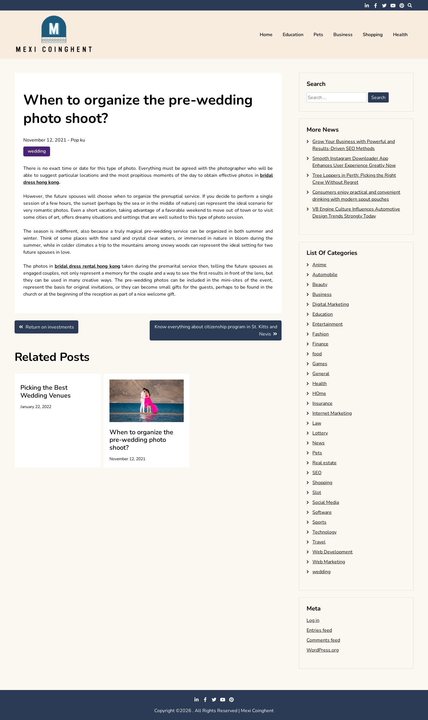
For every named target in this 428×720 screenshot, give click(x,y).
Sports (319, 522)
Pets (318, 34)
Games (319, 364)
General (320, 373)
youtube (393, 5)
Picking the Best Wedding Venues (45, 392)
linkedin (367, 5)
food (317, 354)
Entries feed (319, 630)
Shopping (373, 34)
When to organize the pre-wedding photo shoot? (141, 440)
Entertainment (327, 324)
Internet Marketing (332, 413)
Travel (319, 542)
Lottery (320, 433)
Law (316, 423)
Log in (313, 620)
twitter (384, 5)
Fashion (320, 334)
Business (343, 34)
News (318, 443)
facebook (376, 5)
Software (322, 512)
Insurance (322, 403)
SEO (316, 473)
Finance (320, 344)
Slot (316, 492)
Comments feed (323, 640)
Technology (324, 532)
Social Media (325, 502)
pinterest (402, 5)
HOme (319, 393)
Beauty (319, 284)
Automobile (324, 274)
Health (400, 34)
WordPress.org (323, 650)
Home (266, 34)
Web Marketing (328, 562)
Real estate (324, 463)
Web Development (332, 552)
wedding (37, 151)
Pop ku (78, 140)
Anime (319, 265)
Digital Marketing (330, 304)
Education (293, 34)
